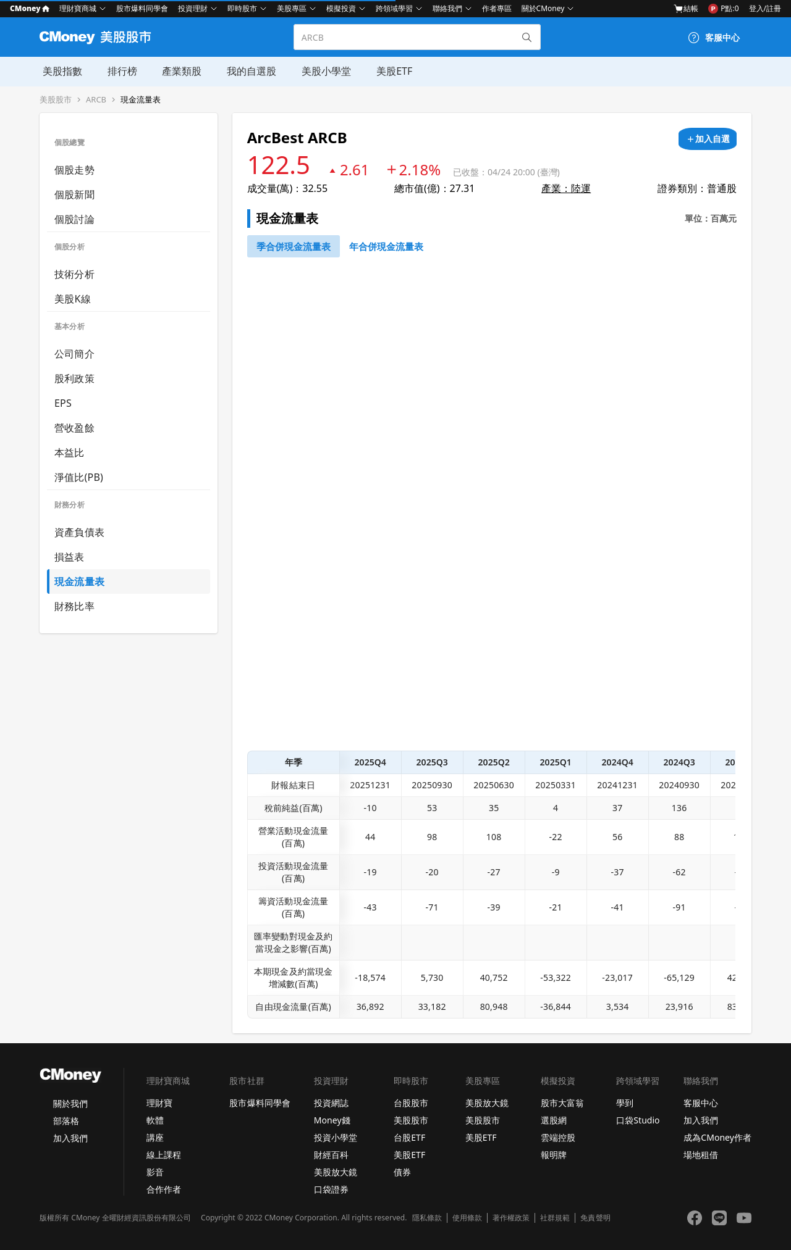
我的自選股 (247, 71)
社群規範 (555, 1218)
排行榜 (118, 71)
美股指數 (59, 71)
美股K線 (72, 299)
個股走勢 (74, 170)
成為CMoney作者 (717, 1137)
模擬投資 (341, 8)
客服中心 (700, 1103)
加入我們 (70, 1138)
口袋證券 (331, 1189)
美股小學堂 (321, 71)
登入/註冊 (765, 8)
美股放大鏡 (335, 1172)
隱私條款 (427, 1218)
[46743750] (386, 246)
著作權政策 (511, 1218)
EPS (63, 403)
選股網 (554, 1120)
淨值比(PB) (78, 477)
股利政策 (74, 378)
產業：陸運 (566, 188)
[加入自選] (708, 139)
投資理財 (193, 8)
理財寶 (159, 1103)
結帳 (686, 9)
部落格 (66, 1121)
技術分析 (74, 274)
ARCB (96, 100)
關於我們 (70, 1103)
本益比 (69, 452)
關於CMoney (543, 8)
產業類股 (178, 71)
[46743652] (293, 246)
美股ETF (389, 71)
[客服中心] (714, 38)
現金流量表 (141, 100)
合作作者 (163, 1189)
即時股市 (242, 8)
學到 (624, 1103)
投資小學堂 (335, 1137)
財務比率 (74, 606)
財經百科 (331, 1154)
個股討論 (74, 219)
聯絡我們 (447, 8)
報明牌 (554, 1154)
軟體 (155, 1120)
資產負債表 (79, 532)
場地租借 (700, 1154)
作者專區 (497, 8)
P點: (723, 9)
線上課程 (163, 1154)
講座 (155, 1137)
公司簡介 (74, 353)
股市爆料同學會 (142, 8)
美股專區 (292, 8)
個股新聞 (74, 194)
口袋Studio (637, 1120)
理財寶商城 (77, 8)
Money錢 (332, 1120)
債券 (402, 1172)
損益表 (69, 557)
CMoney (29, 8)
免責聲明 (595, 1218)
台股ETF (409, 1137)
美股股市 (56, 100)
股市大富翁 (562, 1103)
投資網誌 (331, 1103)
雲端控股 (558, 1137)
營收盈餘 (74, 428)
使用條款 (467, 1218)
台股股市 (411, 1103)
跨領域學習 (394, 8)
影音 (155, 1172)
